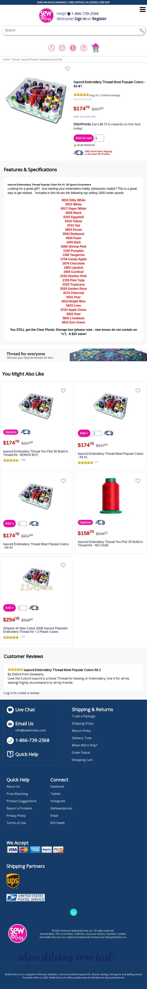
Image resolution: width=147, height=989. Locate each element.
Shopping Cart (82, 760)
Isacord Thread (29, 59)
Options (10, 432)
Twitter (55, 794)
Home (6, 59)
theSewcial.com (61, 808)
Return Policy (81, 731)
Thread (15, 59)
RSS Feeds (57, 823)
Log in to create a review (21, 693)
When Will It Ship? (84, 745)
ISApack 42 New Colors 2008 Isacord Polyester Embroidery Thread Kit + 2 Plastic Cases (35, 630)
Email (54, 815)
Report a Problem (19, 808)
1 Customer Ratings (108, 95)
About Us (13, 786)
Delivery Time (81, 738)
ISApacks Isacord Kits (50, 59)
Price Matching (17, 794)
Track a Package (83, 716)
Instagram (57, 801)
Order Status (81, 752)
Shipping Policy (83, 723)
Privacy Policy (16, 815)
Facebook (57, 786)
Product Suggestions (22, 801)
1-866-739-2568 (83, 13)
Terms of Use (16, 823)
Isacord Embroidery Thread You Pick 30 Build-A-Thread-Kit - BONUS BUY (36, 453)
